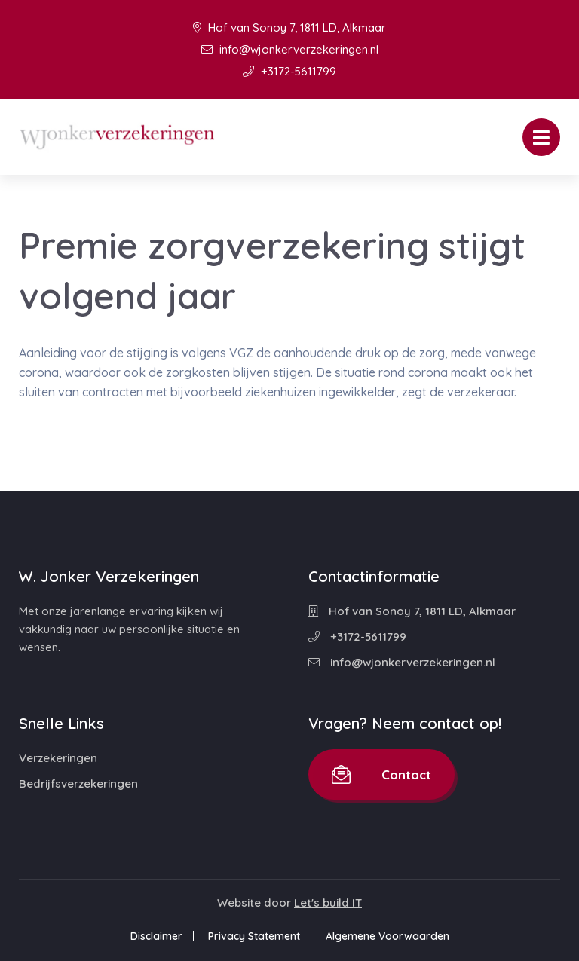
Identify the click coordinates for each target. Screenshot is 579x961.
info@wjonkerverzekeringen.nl (289, 49)
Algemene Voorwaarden (387, 936)
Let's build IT (328, 902)
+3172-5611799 (289, 71)
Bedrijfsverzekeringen (78, 783)
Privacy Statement (254, 936)
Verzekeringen (58, 758)
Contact (381, 774)
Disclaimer (156, 936)
